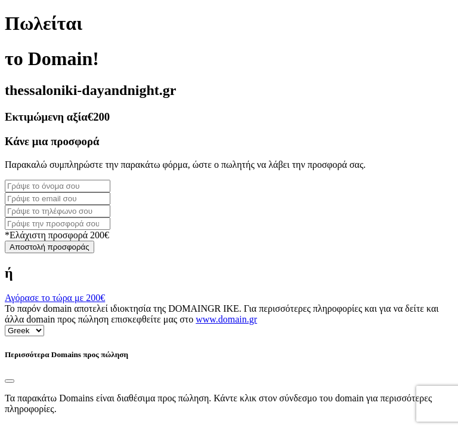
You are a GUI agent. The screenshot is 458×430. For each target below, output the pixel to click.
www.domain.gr (226, 319)
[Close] (9, 381)
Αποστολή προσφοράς (49, 246)
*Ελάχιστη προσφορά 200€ (57, 235)
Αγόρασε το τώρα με (55, 298)
